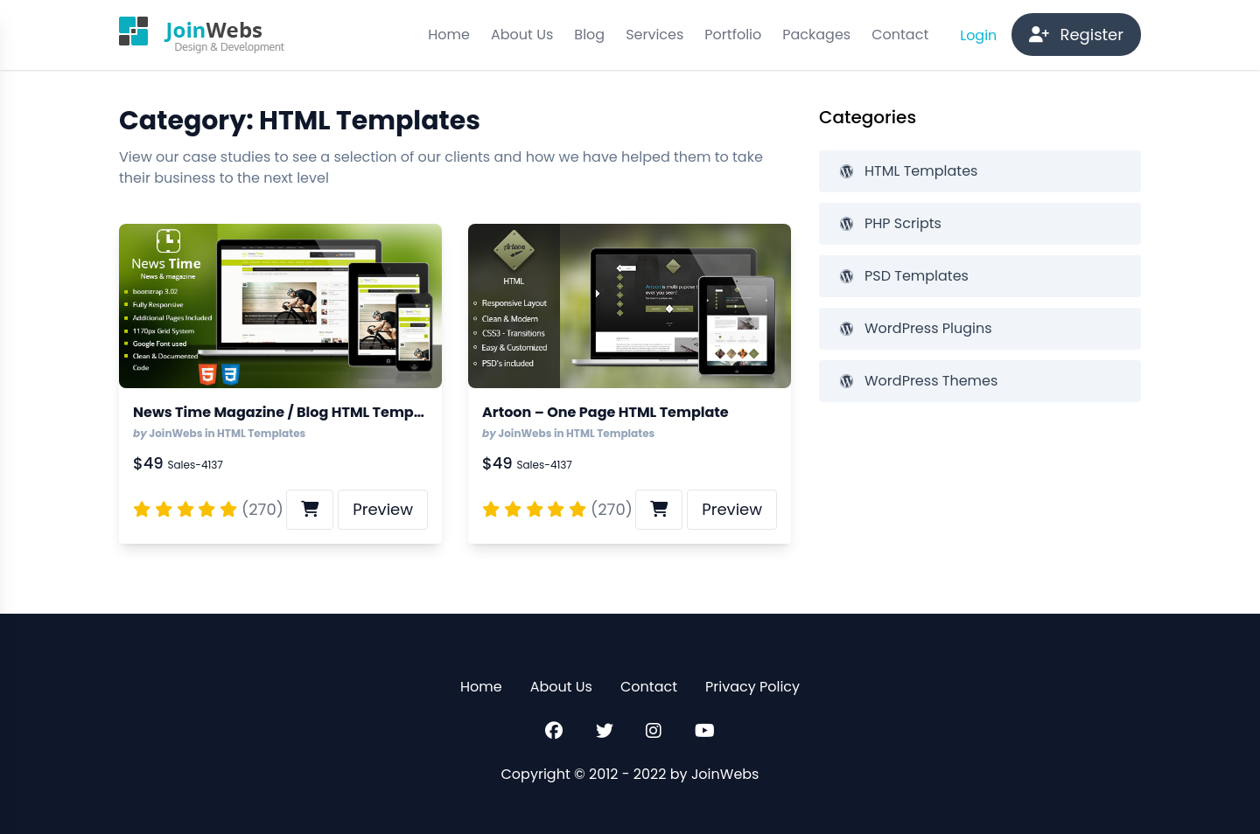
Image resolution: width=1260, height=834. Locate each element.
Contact (900, 34)
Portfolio (732, 34)
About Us (522, 34)
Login (980, 35)
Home (449, 34)
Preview (383, 509)
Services (654, 34)
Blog (589, 34)
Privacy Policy (752, 687)
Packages (816, 34)
